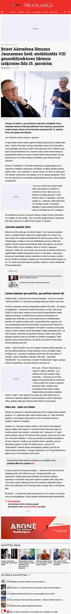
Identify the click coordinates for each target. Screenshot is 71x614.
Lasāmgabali (37, 12)
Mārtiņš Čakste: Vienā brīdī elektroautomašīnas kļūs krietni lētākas (33, 588)
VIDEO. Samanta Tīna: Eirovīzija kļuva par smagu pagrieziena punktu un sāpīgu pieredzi (40, 276)
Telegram (27, 507)
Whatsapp (36, 507)
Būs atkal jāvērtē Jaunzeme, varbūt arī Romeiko (62, 563)
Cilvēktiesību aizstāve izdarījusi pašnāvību (34, 282)
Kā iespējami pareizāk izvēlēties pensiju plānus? (25, 582)
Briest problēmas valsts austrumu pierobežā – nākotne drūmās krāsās (33, 600)
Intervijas (13, 12)
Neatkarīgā (7, 45)
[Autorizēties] (69, 12)
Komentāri (21, 12)
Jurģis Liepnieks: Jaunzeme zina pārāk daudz (9, 563)
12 (62, 600)
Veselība (45, 12)
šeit (32, 463)
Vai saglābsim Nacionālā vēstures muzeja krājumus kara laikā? (31, 594)
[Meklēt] (65, 12)
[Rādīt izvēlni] (2, 12)
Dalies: (28, 511)
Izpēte (28, 12)
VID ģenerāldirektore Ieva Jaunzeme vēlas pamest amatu (44, 563)
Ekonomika (53, 12)
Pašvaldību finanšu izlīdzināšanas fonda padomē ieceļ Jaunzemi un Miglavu (27, 564)
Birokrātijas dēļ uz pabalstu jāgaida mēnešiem (24, 606)
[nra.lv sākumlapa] (17, 5)
